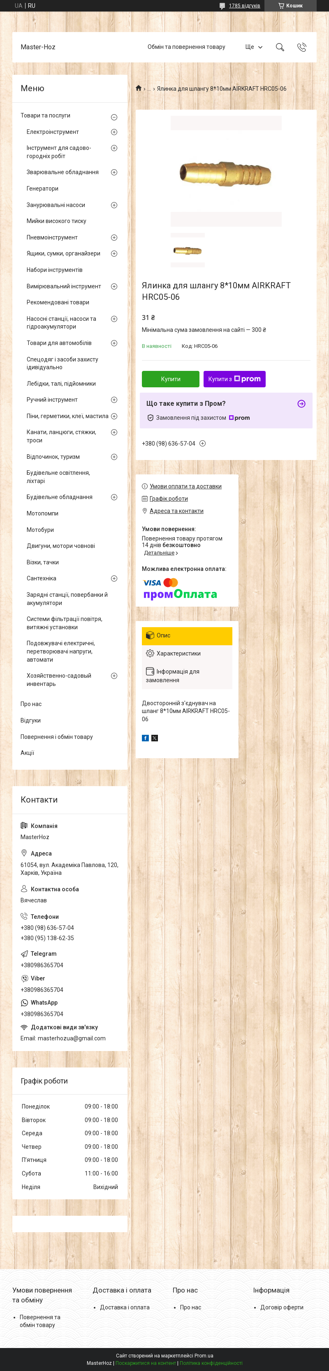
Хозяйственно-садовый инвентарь (59, 679)
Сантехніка (41, 578)
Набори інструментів (55, 270)
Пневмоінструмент (52, 237)
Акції (27, 753)
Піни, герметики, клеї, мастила (68, 416)
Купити (171, 379)
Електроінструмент (53, 132)
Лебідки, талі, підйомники (61, 383)
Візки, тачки (43, 562)
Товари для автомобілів (59, 343)
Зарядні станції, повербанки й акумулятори (67, 598)
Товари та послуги (45, 115)
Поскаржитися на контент (146, 1363)
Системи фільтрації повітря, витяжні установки (64, 623)
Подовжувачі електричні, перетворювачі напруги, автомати (61, 651)
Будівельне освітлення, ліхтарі (58, 476)
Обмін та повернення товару (186, 47)
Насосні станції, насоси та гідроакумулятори (61, 322)
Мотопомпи (42, 513)
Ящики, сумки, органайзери (63, 253)
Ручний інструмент (52, 399)
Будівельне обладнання (60, 497)
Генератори (42, 188)
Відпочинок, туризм (53, 456)
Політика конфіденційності (211, 1363)
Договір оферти (282, 1307)
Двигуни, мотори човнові (61, 546)
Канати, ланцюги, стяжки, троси (61, 436)
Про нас (31, 704)
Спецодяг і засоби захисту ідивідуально (62, 363)
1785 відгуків (244, 6)
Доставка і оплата (125, 1307)
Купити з (235, 379)
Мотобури (40, 530)
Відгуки (31, 720)
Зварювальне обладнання (63, 172)
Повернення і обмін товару (57, 737)
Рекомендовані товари (58, 302)
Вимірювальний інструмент (64, 286)
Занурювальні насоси (56, 205)
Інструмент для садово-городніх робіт (59, 152)
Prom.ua (204, 1356)
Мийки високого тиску (56, 221)
